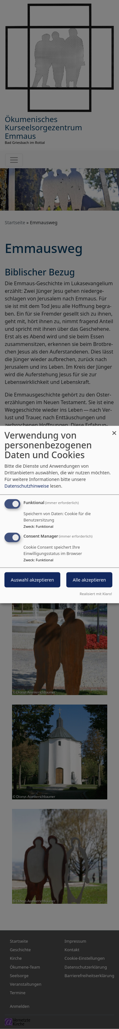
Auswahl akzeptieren (32, 580)
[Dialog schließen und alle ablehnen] (114, 430)
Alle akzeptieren (89, 580)
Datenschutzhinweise (26, 486)
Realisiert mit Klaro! (96, 593)
